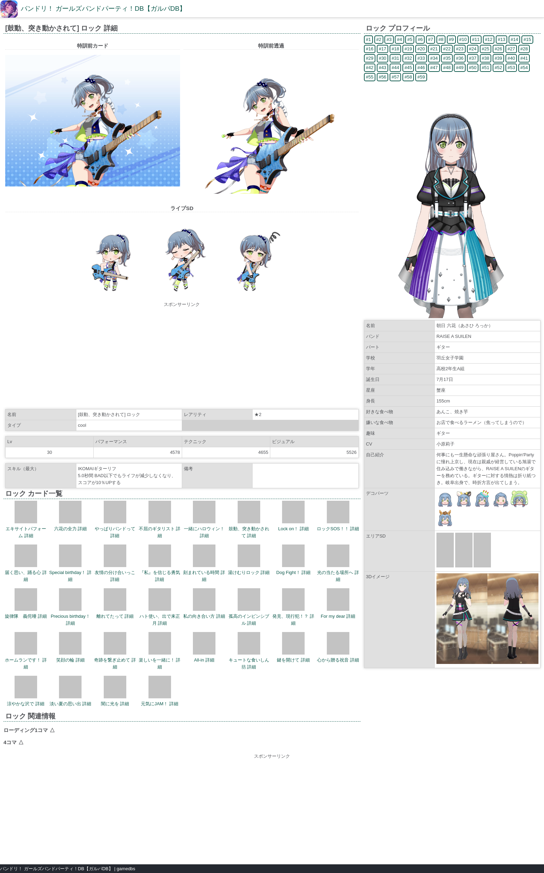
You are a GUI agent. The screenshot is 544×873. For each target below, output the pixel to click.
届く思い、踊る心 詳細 (26, 563)
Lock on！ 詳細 (293, 516)
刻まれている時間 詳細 (204, 563)
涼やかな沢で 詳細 (25, 691)
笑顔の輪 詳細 (70, 647)
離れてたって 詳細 (115, 603)
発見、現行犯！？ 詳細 (293, 607)
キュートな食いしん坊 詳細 (249, 651)
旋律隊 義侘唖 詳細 (26, 603)
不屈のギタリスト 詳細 (160, 519)
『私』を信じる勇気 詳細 (159, 563)
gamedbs (126, 868)
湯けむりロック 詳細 (249, 559)
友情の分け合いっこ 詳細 (115, 563)
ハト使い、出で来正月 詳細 (159, 607)
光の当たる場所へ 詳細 (338, 563)
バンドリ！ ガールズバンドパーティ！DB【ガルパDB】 (103, 8)
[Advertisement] (182, 356)
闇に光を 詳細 (115, 691)
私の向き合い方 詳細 (204, 603)
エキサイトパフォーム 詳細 (26, 519)
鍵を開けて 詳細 (293, 647)
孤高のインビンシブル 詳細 (249, 607)
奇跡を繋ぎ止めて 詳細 (115, 651)
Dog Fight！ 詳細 (293, 559)
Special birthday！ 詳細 (70, 563)
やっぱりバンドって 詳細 (115, 519)
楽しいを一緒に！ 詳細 (160, 651)
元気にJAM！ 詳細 (159, 691)
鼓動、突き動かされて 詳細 (249, 519)
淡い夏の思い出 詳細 (71, 691)
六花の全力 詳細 (70, 516)
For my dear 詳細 (338, 603)
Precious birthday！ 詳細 (70, 607)
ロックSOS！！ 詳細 (338, 516)
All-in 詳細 (204, 647)
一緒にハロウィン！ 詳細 (204, 519)
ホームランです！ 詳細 (26, 651)
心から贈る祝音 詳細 (338, 647)
